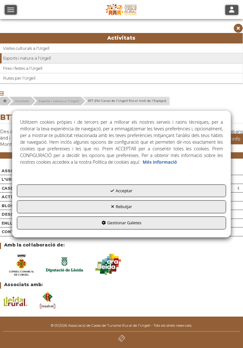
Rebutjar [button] (121, 207)
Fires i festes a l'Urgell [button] (22, 68)
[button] (238, 30)
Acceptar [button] (121, 191)
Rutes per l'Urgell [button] (19, 78)
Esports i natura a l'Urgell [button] (27, 58)
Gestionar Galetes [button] (121, 223)
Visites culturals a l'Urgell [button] (26, 48)
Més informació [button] (160, 162)
